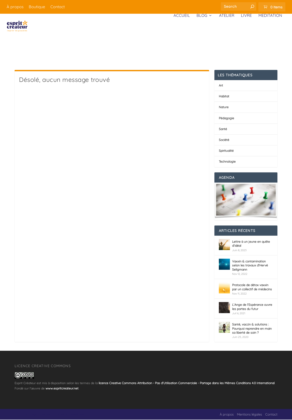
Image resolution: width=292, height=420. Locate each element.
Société (224, 140)
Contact (57, 6)
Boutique (37, 6)
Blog (202, 38)
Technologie (227, 162)
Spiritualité (226, 151)
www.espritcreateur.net (62, 389)
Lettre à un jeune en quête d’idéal (251, 244)
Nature (224, 108)
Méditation (270, 38)
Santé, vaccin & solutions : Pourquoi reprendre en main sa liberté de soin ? (252, 329)
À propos (15, 6)
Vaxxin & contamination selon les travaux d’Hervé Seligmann (250, 266)
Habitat (224, 97)
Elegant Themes (40, 414)
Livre (246, 38)
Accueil (182, 38)
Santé (223, 129)
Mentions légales (249, 415)
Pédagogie (226, 119)
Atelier (226, 38)
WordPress (77, 414)
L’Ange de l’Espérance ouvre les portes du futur (252, 307)
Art (221, 86)
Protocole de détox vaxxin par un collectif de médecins (252, 287)
